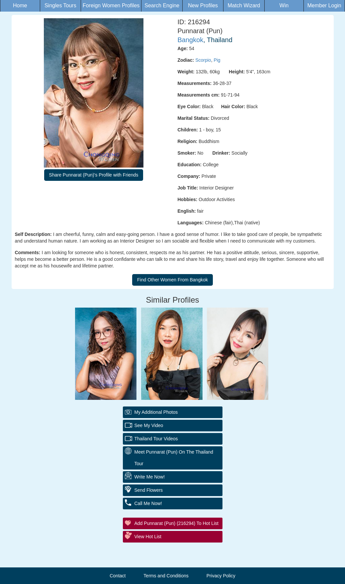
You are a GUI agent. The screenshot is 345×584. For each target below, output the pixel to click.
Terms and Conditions (165, 575)
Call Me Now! (148, 503)
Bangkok (191, 39)
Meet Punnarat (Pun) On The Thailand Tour (174, 457)
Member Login (324, 5)
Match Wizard (243, 5)
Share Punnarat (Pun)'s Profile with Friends (93, 175)
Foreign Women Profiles (111, 5)
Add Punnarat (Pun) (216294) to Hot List (176, 523)
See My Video (148, 425)
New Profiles (203, 5)
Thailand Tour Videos (156, 438)
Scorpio (203, 60)
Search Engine (161, 5)
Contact (118, 575)
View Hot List (147, 536)
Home (20, 5)
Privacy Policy (221, 575)
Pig (217, 60)
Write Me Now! (149, 476)
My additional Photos (156, 412)
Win (284, 5)
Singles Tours (60, 5)
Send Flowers (148, 490)
